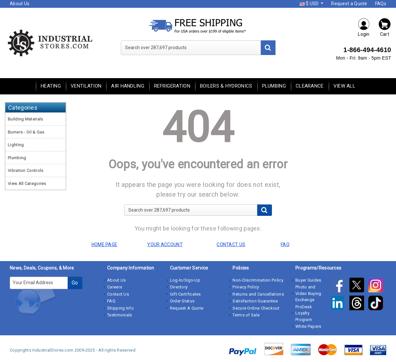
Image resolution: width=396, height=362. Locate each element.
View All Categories (27, 183)
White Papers (308, 326)
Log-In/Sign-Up (185, 280)
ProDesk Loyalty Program (303, 313)
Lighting (16, 144)
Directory (179, 287)
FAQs (380, 3)
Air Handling (127, 86)
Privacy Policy (246, 287)
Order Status (182, 301)
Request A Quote (187, 308)
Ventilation (86, 86)
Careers (114, 287)
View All (344, 86)
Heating (51, 86)
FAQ (111, 301)
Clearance (310, 86)
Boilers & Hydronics (226, 86)
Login (363, 27)
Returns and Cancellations (258, 294)
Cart (384, 27)
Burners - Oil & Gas (26, 132)
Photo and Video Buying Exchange (308, 293)
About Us (19, 3)
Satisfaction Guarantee (255, 301)
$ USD (310, 3)
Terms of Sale (246, 315)
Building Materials (25, 119)
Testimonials (119, 315)
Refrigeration (172, 86)
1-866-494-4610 (367, 49)
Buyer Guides (308, 280)
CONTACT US (231, 244)
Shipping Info (120, 308)
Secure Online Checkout (256, 308)
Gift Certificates (185, 294)
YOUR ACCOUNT (165, 244)
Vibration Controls (25, 170)
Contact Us (118, 294)
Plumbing (274, 86)
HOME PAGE (105, 244)
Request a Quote (349, 3)
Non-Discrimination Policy (258, 280)
